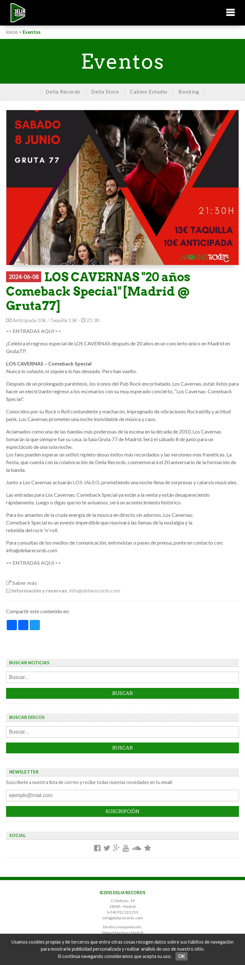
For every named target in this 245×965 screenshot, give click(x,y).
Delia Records (63, 91)
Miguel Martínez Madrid (122, 932)
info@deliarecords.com (122, 918)
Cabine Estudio (148, 91)
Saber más (21, 583)
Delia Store (105, 91)
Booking (188, 91)
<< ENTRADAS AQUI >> (33, 331)
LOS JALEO (86, 482)
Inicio (12, 32)
